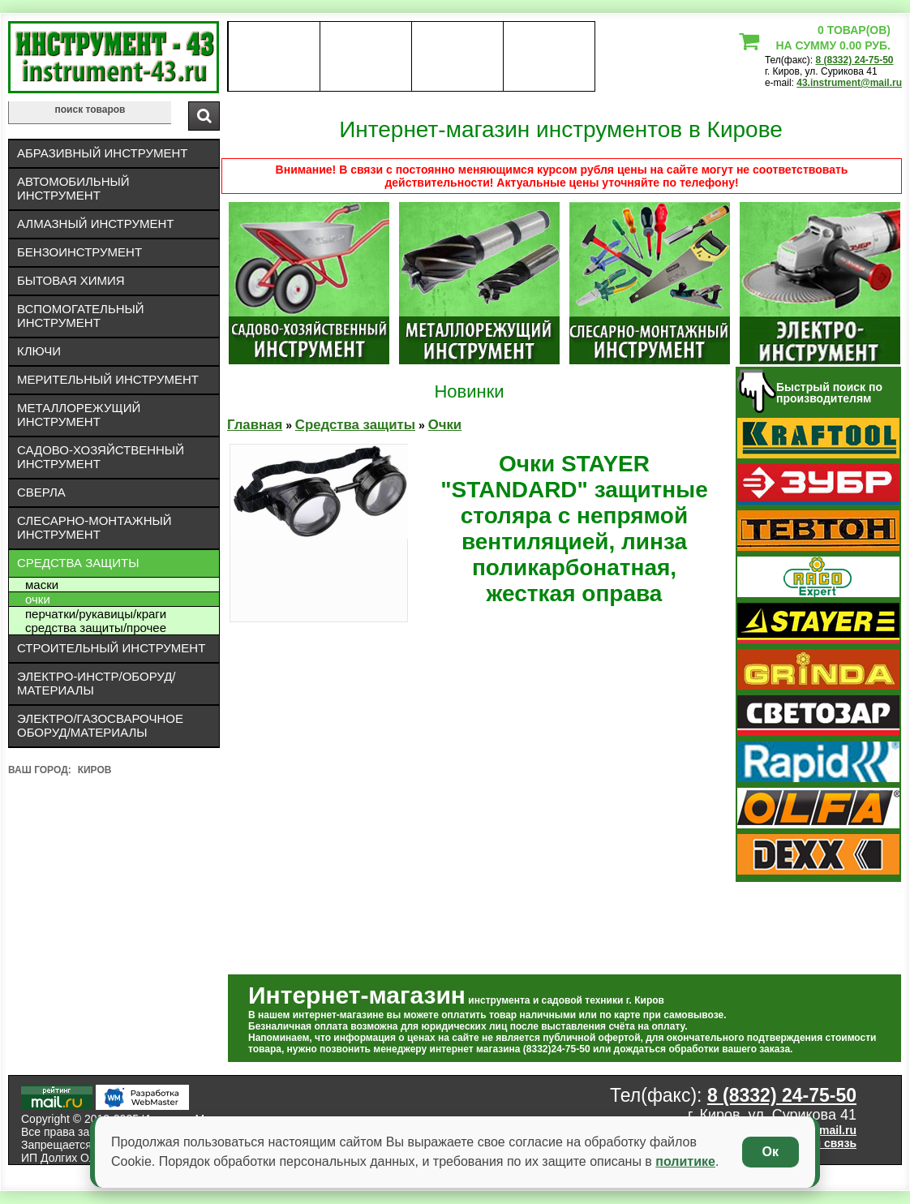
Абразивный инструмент (102, 153)
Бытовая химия (71, 280)
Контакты (457, 57)
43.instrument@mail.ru (849, 82)
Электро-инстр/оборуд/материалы (96, 683)
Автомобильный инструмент (73, 188)
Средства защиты (78, 563)
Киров (95, 770)
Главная (254, 424)
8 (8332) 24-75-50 (854, 60)
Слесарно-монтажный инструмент (94, 527)
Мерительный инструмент (108, 379)
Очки (37, 599)
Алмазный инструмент (95, 223)
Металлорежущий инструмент (78, 414)
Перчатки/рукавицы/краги (95, 614)
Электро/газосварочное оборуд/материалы (100, 725)
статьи (549, 57)
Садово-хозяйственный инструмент (100, 457)
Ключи (39, 351)
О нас (274, 57)
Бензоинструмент (79, 252)
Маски (41, 584)
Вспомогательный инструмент (80, 315)
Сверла (41, 492)
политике (685, 1161)
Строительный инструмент (111, 648)
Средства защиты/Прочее (95, 627)
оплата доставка (366, 57)
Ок (770, 1152)
